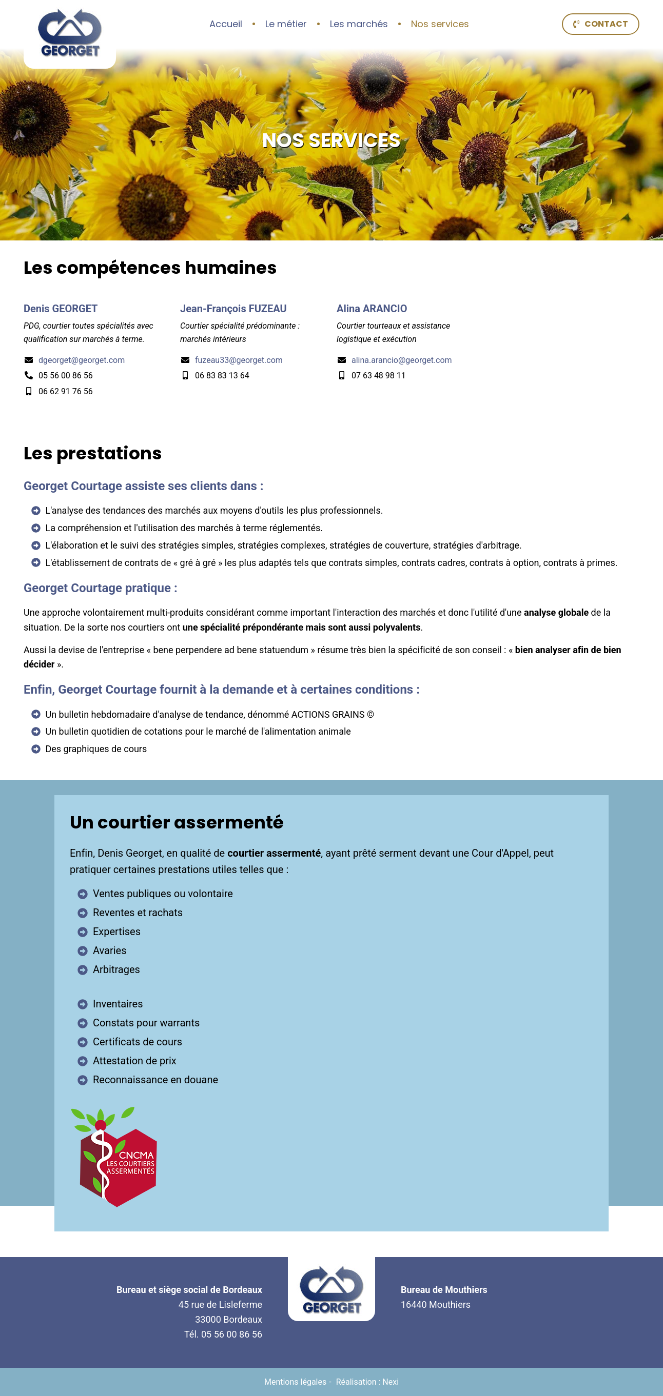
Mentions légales (295, 1382)
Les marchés (359, 23)
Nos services (440, 23)
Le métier (286, 23)
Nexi (390, 1382)
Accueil (225, 23)
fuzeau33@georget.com (239, 360)
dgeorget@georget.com (81, 360)
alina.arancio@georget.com (402, 360)
